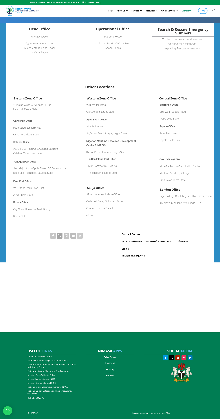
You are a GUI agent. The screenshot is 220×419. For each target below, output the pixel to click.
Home (110, 10)
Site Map (110, 375)
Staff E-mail (110, 363)
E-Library (110, 369)
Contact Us (187, 10)
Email (125, 248)
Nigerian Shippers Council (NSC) (42, 383)
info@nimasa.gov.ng (133, 255)
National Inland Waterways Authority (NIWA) (48, 387)
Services (135, 10)
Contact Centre (131, 234)
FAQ (203, 10)
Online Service (110, 357)
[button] (7, 410)
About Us (121, 10)
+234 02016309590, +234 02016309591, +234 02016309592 (155, 241)
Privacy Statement (140, 413)
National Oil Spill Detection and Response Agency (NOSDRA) (50, 392)
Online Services (168, 10)
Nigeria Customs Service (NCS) (41, 379)
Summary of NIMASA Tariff (40, 356)
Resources (150, 10)
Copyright (155, 413)
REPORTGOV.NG (36, 398)
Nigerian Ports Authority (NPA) (41, 375)
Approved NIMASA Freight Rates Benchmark (48, 360)
